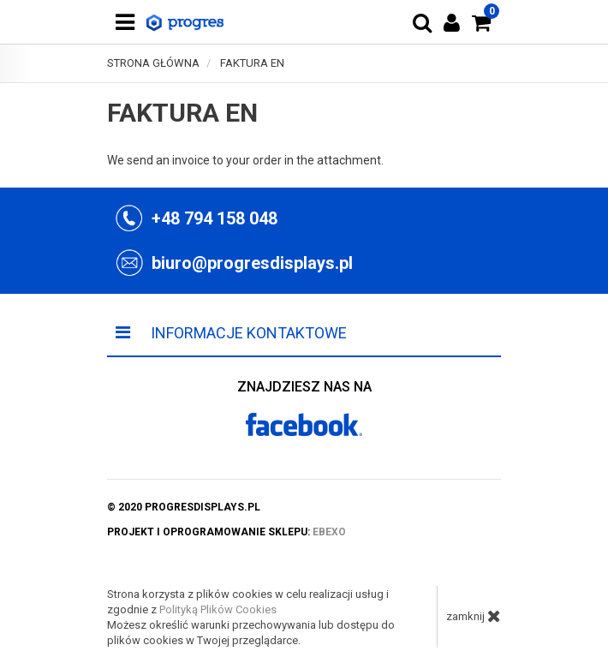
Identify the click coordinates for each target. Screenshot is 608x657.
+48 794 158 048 (214, 218)
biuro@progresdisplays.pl (252, 263)
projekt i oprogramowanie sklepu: (226, 532)
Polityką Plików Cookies (218, 609)
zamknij (473, 615)
